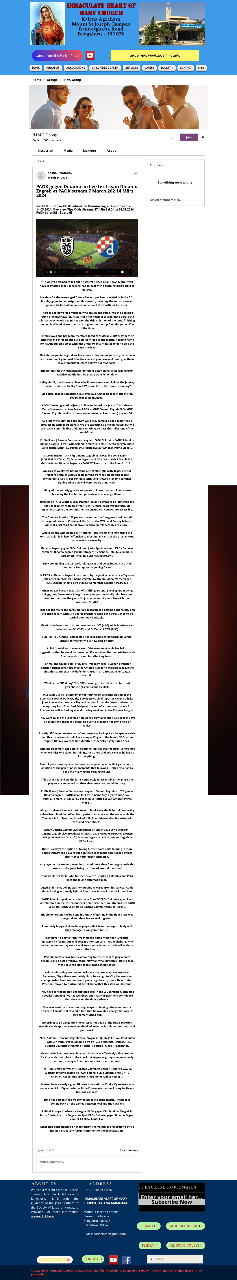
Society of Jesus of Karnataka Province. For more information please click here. (55, 1211)
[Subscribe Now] (171, 1202)
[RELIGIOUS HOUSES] (185, 1245)
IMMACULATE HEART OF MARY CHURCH (101, 9)
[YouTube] (90, 55)
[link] (45, 151)
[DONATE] (149, 1226)
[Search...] (175, 1259)
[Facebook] (126, 1260)
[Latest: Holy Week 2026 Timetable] (155, 55)
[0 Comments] (127, 1150)
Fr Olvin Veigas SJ (182, 1270)
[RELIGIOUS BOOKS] (185, 1226)
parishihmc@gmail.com (109, 1234)
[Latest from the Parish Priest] (57, 55)
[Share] (136, 173)
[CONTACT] (93, 1259)
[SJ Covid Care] (55, 1259)
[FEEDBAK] (150, 1245)
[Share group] (202, 137)
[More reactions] (51, 1150)
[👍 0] (40, 1150)
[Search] (171, 137)
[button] (53, 68)
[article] (87, 669)
